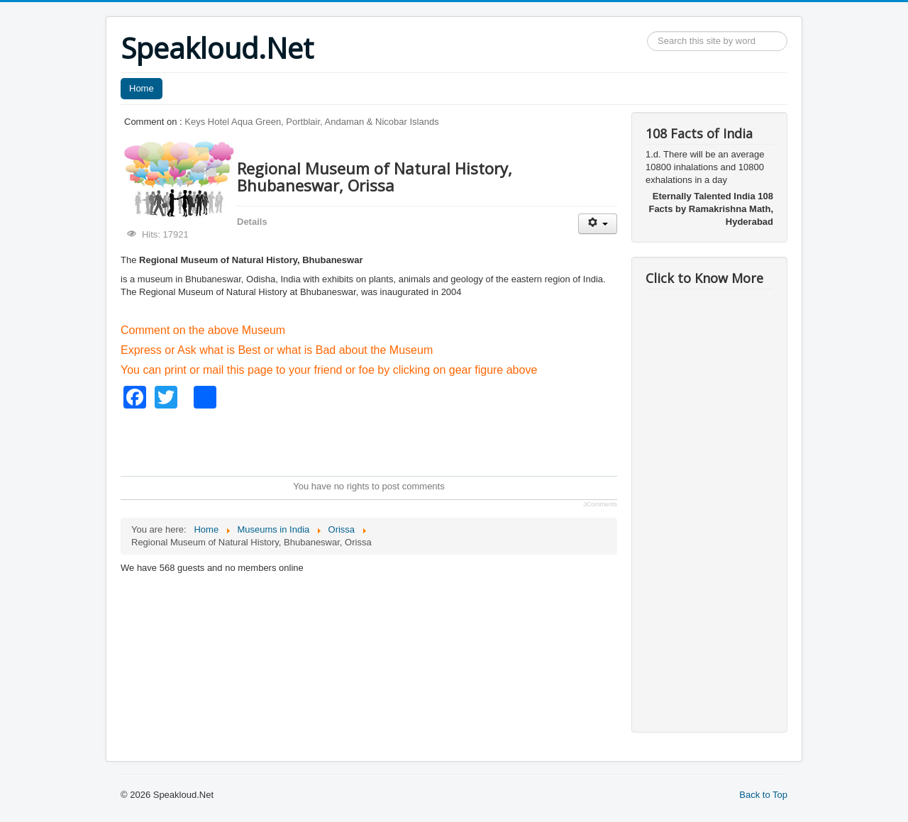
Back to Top (763, 794)
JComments (600, 504)
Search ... (647, 31)
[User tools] (597, 223)
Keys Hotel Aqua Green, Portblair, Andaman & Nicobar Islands (311, 121)
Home (141, 88)
